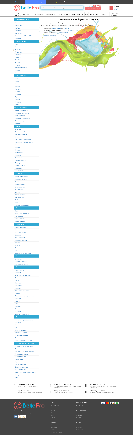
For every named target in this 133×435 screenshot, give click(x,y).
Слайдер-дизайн (20, 132)
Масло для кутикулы (21, 176)
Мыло (16, 202)
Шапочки (18, 311)
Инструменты (54, 410)
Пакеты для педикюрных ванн (24, 296)
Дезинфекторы (20, 187)
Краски (17, 145)
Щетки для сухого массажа (23, 340)
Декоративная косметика (23, 253)
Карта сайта (80, 429)
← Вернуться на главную (49, 35)
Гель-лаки (18, 23)
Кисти (17, 137)
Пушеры (17, 99)
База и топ (18, 25)
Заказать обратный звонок (93, 8)
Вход (107, 2)
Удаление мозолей (21, 240)
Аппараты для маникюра (22, 113)
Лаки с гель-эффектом (22, 213)
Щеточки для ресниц (21, 362)
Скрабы (17, 245)
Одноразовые (54, 427)
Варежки (18, 306)
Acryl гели (18, 49)
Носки (17, 304)
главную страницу (56, 28)
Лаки (16, 211)
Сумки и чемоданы (21, 330)
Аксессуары (53, 429)
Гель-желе (18, 57)
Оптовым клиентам (82, 408)
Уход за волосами (20, 232)
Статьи (79, 425)
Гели (16, 44)
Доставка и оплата (70, 2)
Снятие (17, 192)
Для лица (18, 235)
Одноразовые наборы (22, 291)
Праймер (18, 31)
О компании (50, 2)
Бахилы (17, 309)
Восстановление (20, 184)
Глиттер (17, 163)
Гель (16, 250)
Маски (17, 280)
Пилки (17, 79)
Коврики (17, 301)
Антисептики (19, 189)
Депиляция (18, 259)
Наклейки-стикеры (21, 134)
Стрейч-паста (19, 60)
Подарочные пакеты (21, 335)
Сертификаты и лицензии (83, 420)
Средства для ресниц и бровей (24, 351)
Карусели (18, 155)
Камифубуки (19, 152)
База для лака (19, 219)
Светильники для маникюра (23, 121)
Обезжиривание (20, 195)
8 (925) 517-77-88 (67, 30)
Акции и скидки (30, 2)
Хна (16, 338)
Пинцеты (18, 94)
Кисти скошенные (20, 370)
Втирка (17, 147)
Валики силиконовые (21, 367)
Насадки (18, 89)
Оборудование (54, 413)
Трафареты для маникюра (23, 139)
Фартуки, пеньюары (21, 278)
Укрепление (18, 182)
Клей (16, 325)
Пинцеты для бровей (21, 357)
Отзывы (58, 2)
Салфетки (18, 283)
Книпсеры (18, 102)
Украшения (18, 158)
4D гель (17, 62)
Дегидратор (19, 33)
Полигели (18, 55)
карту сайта (67, 28)
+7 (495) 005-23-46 (80, 30)
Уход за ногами (20, 237)
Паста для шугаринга (21, 264)
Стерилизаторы (20, 115)
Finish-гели (18, 52)
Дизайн (52, 415)
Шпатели (18, 298)
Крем (16, 230)
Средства (53, 417)
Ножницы (18, 84)
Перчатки (18, 272)
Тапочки (17, 293)
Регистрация (114, 2)
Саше (16, 377)
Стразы (17, 150)
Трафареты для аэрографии (24, 142)
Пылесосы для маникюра (22, 118)
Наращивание (54, 408)
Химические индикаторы (23, 275)
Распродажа (41, 2)
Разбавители (19, 200)
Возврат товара (81, 413)
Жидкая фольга (20, 165)
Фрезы (17, 97)
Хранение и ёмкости (21, 333)
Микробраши (19, 359)
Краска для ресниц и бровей (24, 346)
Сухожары (18, 123)
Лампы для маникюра (21, 110)
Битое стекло (19, 171)
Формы (17, 65)
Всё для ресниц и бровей (56, 432)
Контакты (81, 2)
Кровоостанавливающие (22, 205)
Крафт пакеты (19, 270)
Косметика (53, 422)
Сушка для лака (20, 221)
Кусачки (17, 86)
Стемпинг (18, 129)
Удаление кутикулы (21, 179)
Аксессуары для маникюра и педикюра (24, 321)
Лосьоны (17, 243)
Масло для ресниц (20, 364)
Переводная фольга (21, 160)
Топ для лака (19, 216)
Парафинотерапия (21, 261)
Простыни (18, 288)
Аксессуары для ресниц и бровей (25, 372)
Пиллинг (17, 248)
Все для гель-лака (55, 405)
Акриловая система (21, 67)
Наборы (17, 28)
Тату (16, 327)
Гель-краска (18, 38)
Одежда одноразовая (22, 314)
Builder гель (18, 47)
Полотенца (18, 285)
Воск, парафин (54, 425)
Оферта (79, 417)
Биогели (17, 73)
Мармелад (18, 168)
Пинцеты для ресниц (21, 354)
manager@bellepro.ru (61, 32)
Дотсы (17, 104)
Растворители (19, 197)
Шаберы (17, 91)
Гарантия (80, 415)
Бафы (17, 81)
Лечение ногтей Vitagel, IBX (23, 36)
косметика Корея (20, 227)
